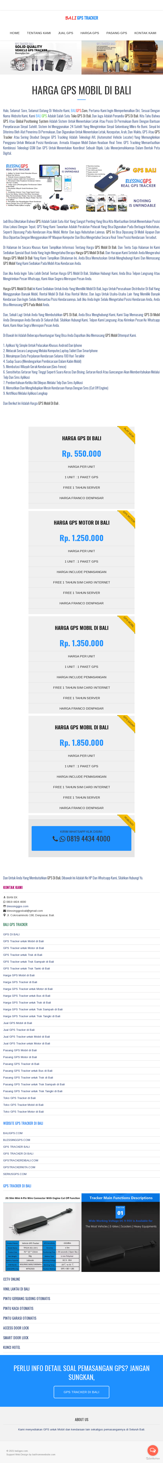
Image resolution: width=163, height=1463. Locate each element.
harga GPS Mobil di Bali (90, 252)
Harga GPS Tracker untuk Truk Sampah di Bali (33, 1009)
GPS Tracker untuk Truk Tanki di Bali (26, 968)
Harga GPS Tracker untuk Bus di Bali (26, 995)
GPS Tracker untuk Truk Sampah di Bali (28, 961)
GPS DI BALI (11, 934)
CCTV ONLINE (11, 1279)
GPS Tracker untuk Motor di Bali (23, 948)
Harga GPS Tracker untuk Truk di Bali (27, 1002)
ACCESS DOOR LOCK (16, 1328)
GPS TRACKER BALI (16, 1146)
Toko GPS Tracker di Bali (19, 1098)
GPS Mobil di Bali (105, 247)
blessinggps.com (17, 906)
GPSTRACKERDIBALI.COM (20, 1160)
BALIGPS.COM (12, 1133)
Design (25, 1454)
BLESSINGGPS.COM (16, 1140)
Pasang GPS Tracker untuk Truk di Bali (28, 1077)
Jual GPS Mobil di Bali (17, 1023)
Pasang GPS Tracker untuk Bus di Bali (27, 1070)
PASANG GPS (116, 33)
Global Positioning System (32, 121)
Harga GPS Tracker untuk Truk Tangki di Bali (31, 1016)
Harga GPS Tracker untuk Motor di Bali (28, 989)
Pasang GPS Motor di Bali (20, 1057)
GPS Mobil (9, 263)
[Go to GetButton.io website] (153, 1458)
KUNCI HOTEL (11, 1347)
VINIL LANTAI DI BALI (16, 1289)
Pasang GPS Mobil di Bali (20, 1050)
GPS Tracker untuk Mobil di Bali (23, 941)
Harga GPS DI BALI (81, 438)
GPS (5, 121)
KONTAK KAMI (145, 33)
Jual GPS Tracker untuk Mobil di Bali (26, 1036)
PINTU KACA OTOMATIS (18, 1308)
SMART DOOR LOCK (15, 1337)
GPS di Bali (131, 115)
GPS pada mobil (32, 304)
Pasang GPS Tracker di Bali (21, 1064)
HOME (15, 33)
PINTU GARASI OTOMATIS (19, 1318)
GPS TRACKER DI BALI (18, 1153)
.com (79, 110)
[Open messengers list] (153, 1450)
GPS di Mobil (152, 314)
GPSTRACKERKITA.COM (19, 1167)
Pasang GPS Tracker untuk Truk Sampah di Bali (34, 1084)
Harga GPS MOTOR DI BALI (82, 522)
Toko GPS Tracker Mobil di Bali (23, 1104)
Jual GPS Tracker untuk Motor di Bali (26, 1043)
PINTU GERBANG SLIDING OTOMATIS (26, 1298)
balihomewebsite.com (43, 1454)
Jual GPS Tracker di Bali (19, 1029)
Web (18, 1454)
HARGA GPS (89, 33)
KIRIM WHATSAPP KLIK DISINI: (81, 836)
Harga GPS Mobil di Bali (17, 288)
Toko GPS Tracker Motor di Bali (23, 1111)
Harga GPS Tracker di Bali (20, 982)
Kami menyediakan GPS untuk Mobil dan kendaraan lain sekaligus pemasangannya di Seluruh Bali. (81, 1429)
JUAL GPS (65, 33)
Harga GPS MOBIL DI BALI (81, 627)
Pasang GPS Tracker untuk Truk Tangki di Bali (32, 1091)
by (30, 1454)
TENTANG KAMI (39, 33)
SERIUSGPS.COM (15, 1174)
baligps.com (21, 1451)
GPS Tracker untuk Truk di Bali (22, 954)
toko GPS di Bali (81, 115)
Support (10, 1454)
